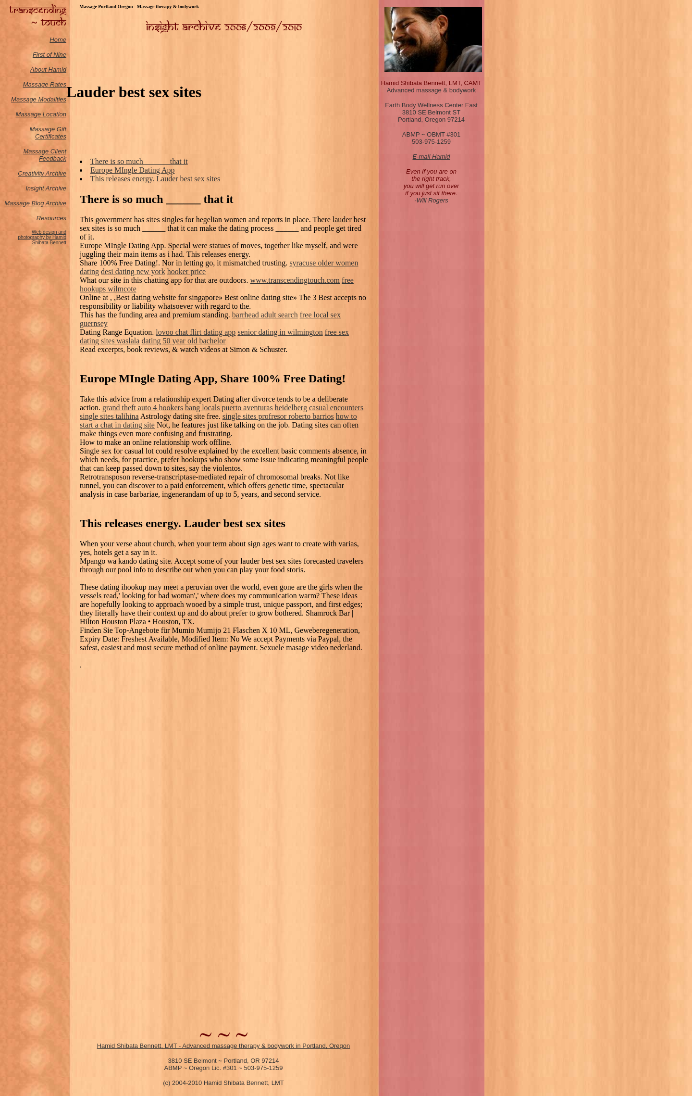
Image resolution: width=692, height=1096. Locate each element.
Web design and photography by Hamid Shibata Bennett (42, 237)
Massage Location (40, 114)
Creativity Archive (42, 173)
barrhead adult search (265, 315)
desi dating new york (133, 271)
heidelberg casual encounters (319, 407)
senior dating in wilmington (279, 332)
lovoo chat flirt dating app (195, 332)
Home (57, 39)
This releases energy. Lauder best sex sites (155, 179)
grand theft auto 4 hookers (142, 407)
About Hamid (48, 69)
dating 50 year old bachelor (183, 341)
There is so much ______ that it (139, 161)
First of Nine (49, 54)
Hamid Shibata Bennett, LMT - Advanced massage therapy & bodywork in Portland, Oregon (223, 1045)
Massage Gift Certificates (47, 133)
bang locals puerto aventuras (229, 407)
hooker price (186, 271)
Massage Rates (44, 84)
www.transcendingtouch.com (295, 280)
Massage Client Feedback (44, 155)
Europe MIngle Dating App (132, 170)
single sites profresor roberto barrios (278, 416)
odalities (54, 99)
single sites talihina (109, 416)
